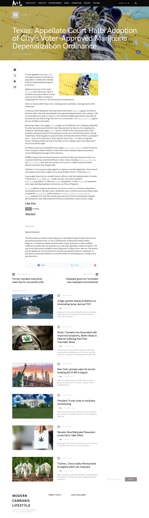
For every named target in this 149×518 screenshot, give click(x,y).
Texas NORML (41, 193)
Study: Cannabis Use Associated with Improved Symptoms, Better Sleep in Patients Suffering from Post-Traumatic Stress (77, 337)
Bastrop (30, 181)
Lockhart (57, 181)
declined (81, 181)
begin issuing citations (73, 148)
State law (28, 188)
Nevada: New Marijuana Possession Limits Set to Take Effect (76, 434)
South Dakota (34, 162)
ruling (53, 125)
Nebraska (92, 160)
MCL (61, 308)
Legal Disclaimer (78, 495)
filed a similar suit (84, 118)
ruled (52, 130)
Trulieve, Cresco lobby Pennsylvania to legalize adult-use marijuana (76, 465)
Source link (29, 226)
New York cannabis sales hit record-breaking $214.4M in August (76, 371)
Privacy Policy (55, 495)
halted (50, 74)
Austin (39, 179)
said (88, 172)
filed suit (76, 111)
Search (131, 479)
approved (29, 92)
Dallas (48, 179)
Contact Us (123, 3)
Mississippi (83, 160)
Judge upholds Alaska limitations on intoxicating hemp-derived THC (76, 302)
